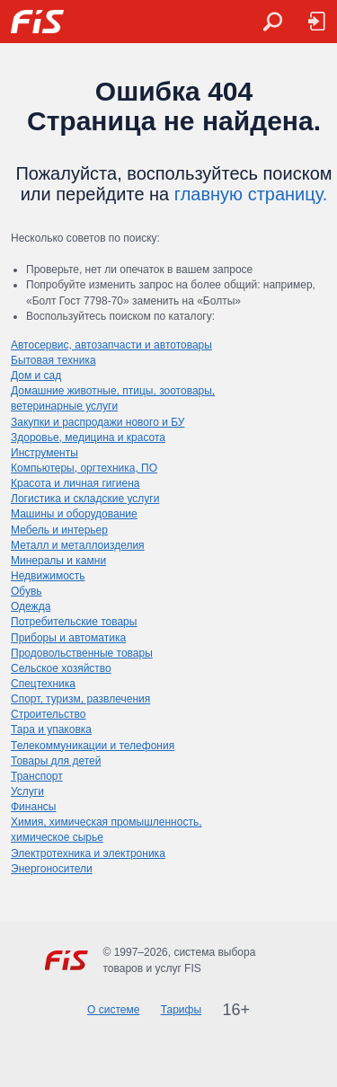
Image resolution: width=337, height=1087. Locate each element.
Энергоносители (52, 868)
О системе (113, 1009)
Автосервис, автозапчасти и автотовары (111, 345)
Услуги (27, 791)
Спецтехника (43, 683)
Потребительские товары (74, 621)
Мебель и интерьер (59, 530)
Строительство (48, 714)
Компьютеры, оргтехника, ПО (84, 468)
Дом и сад (36, 375)
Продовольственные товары (82, 653)
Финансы (33, 806)
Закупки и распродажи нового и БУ (97, 422)
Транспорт (37, 776)
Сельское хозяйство (61, 668)
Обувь (26, 591)
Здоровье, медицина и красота (88, 437)
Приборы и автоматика (68, 638)
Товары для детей (56, 761)
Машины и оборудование (74, 514)
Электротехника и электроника (88, 853)
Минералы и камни (58, 560)
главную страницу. (251, 194)
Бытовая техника (53, 360)
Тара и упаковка (51, 729)
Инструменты (44, 452)
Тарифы (181, 1009)
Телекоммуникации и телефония (92, 745)
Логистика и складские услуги (85, 498)
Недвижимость (48, 576)
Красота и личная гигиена (75, 483)
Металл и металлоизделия (78, 545)
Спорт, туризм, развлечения (80, 699)
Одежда (30, 606)
